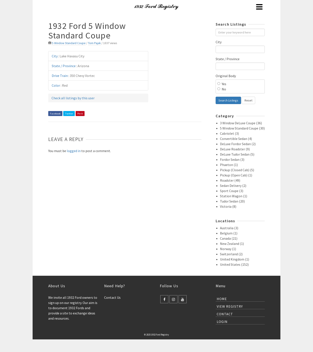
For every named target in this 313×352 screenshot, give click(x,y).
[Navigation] (259, 6)
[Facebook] (164, 299)
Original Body (226, 76)
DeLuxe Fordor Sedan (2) (238, 144)
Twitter (69, 113)
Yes (221, 84)
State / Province (228, 59)
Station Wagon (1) (233, 196)
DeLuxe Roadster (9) (235, 149)
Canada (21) (228, 238)
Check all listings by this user (73, 98)
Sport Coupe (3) (231, 191)
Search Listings (228, 100)
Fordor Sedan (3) (232, 159)
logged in (74, 151)
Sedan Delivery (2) (233, 185)
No (221, 89)
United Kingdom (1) (234, 259)
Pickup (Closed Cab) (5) (237, 170)
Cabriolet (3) (229, 133)
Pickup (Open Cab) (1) (236, 175)
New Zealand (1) (232, 243)
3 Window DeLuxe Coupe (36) (241, 123)
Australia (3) (229, 228)
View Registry (230, 306)
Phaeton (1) (229, 165)
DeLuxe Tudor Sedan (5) (237, 154)
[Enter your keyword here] (240, 32)
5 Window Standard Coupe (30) (242, 128)
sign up (53, 303)
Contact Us (112, 297)
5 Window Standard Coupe (69, 43)
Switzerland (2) (231, 254)
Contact (225, 314)
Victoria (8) (228, 206)
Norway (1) (228, 249)
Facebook (55, 113)
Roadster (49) (230, 180)
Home (222, 299)
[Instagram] (173, 299)
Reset (248, 100)
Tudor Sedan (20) (232, 201)
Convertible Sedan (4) (236, 138)
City (218, 42)
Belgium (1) (228, 233)
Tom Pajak (94, 43)
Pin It (80, 113)
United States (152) (234, 264)
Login (222, 321)
